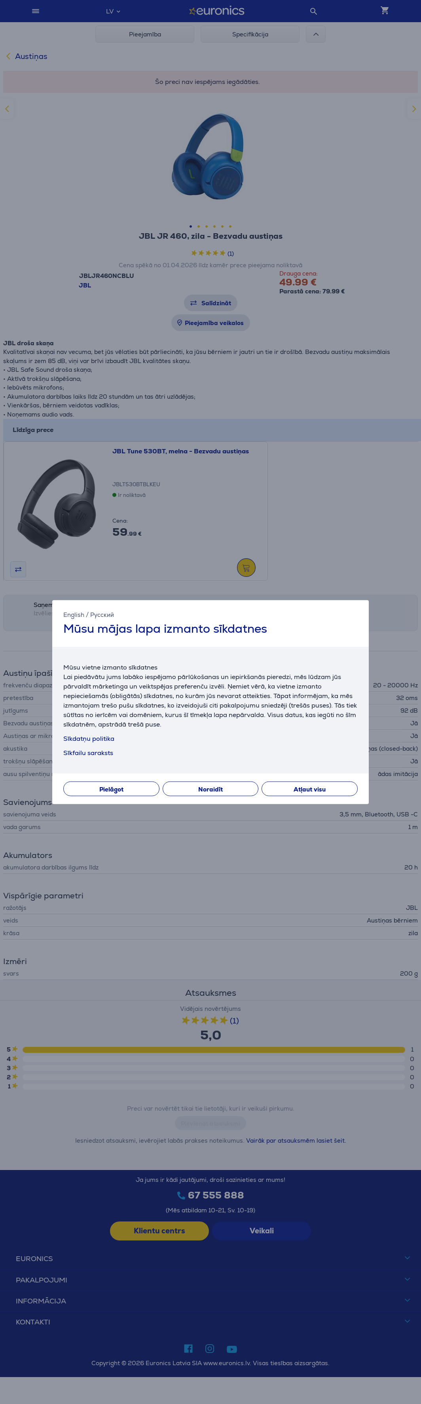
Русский (102, 614)
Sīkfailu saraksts (88, 752)
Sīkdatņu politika (88, 738)
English (73, 614)
